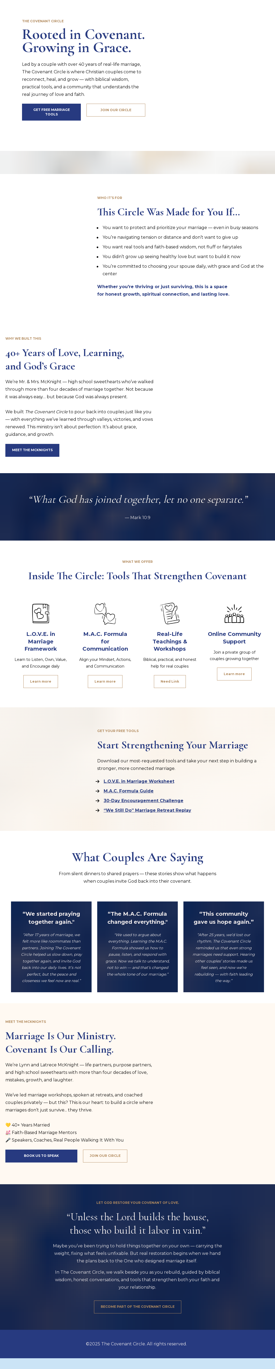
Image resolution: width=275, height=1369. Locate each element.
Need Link (170, 681)
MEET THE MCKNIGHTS (32, 450)
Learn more (40, 681)
